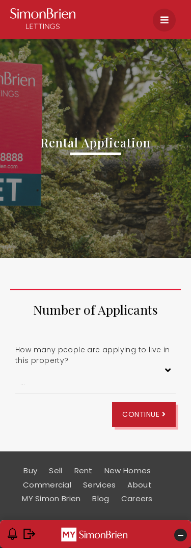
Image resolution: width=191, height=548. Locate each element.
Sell (55, 470)
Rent (83, 470)
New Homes (127, 470)
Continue (144, 414)
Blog (100, 498)
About (139, 484)
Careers (137, 498)
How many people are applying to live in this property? (92, 355)
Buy (30, 470)
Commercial (47, 484)
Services (99, 484)
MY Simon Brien (51, 498)
